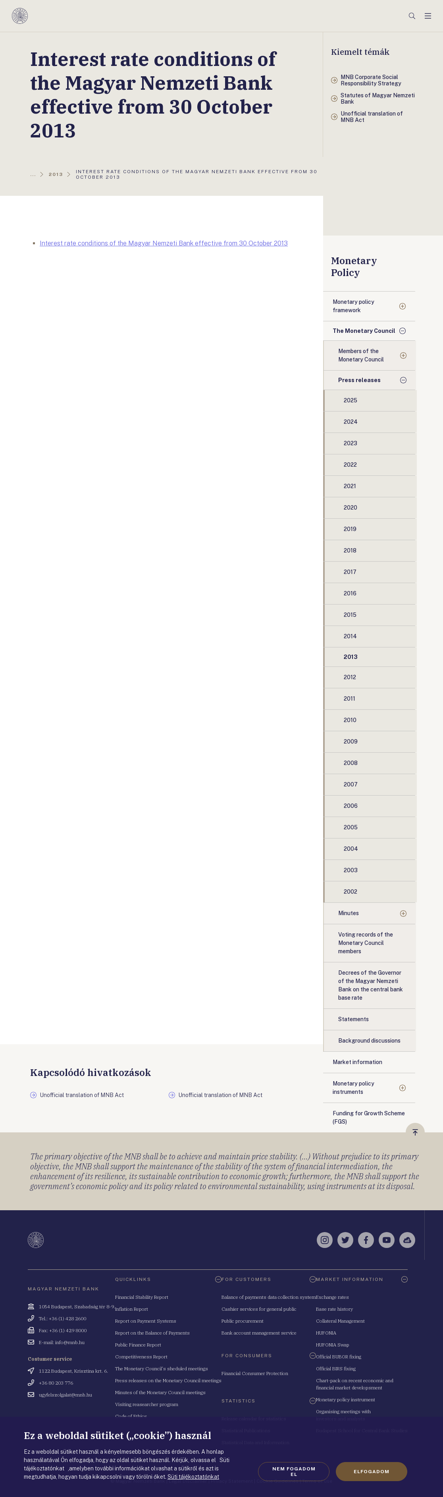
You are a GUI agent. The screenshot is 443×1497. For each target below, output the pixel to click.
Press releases (359, 380)
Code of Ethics (131, 1416)
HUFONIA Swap (332, 1345)
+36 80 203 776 (56, 1383)
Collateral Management (340, 1321)
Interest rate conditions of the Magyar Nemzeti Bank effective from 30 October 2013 (164, 243)
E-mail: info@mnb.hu (62, 1342)
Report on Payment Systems (145, 1321)
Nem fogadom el (294, 1471)
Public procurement (243, 1321)
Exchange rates (332, 1297)
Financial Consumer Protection (255, 1373)
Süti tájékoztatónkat (193, 1477)
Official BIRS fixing (336, 1368)
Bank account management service (259, 1333)
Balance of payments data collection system (269, 1297)
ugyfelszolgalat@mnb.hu (65, 1395)
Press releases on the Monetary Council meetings (168, 1380)
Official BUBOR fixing (338, 1357)
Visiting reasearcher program (146, 1404)
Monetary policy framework (353, 306)
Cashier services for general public (259, 1309)
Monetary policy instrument (345, 1399)
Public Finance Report (138, 1345)
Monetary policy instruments (353, 1087)
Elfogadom (371, 1471)
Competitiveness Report (141, 1357)
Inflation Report (131, 1309)
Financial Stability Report (141, 1297)
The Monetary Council (364, 331)
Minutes (348, 913)
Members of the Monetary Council (361, 355)
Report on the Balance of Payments (152, 1333)
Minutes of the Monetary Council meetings (160, 1392)
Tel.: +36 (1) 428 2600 (62, 1318)
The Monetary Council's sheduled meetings (161, 1368)
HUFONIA (326, 1333)
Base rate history (334, 1309)
